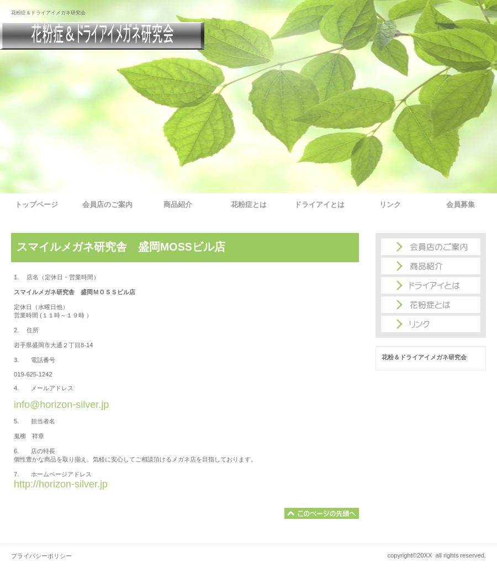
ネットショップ (430, 266)
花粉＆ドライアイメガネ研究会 (102, 36)
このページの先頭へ (321, 513)
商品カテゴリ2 (430, 304)
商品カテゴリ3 (430, 324)
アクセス (430, 246)
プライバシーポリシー (41, 556)
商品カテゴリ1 (430, 285)
